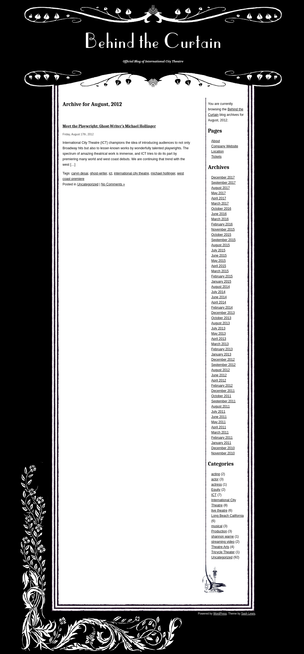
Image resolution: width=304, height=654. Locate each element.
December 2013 (223, 313)
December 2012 (223, 360)
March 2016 (220, 219)
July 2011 (218, 412)
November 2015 (223, 229)
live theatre (219, 510)
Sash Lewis (248, 613)
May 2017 (218, 193)
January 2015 (221, 281)
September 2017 (223, 183)
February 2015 (222, 276)
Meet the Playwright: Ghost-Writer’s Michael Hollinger (109, 126)
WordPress (220, 613)
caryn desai (79, 173)
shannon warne (222, 536)
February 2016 (222, 224)
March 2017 (220, 203)
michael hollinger (163, 173)
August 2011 (220, 406)
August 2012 (220, 370)
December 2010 (223, 448)
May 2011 (218, 422)
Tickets (216, 157)
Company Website (224, 146)
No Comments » (113, 184)
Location (217, 151)
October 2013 (221, 318)
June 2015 (219, 255)
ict (110, 173)
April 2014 (218, 302)
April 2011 (218, 427)
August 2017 (220, 188)
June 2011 (219, 417)
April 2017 (218, 198)
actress (216, 484)
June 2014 (219, 297)
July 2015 (218, 250)
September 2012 (223, 365)
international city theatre (131, 173)
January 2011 (221, 443)
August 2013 (220, 323)
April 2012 (218, 380)
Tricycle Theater (223, 552)
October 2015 (221, 235)
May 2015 (218, 261)
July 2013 (218, 328)
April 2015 (218, 266)
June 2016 (219, 214)
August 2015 (220, 245)
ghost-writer (98, 173)
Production (219, 531)
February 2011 (222, 438)
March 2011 (220, 432)
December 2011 (223, 391)
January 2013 (221, 354)
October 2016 (221, 209)
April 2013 (218, 339)
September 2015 (223, 240)
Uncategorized (221, 557)
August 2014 (220, 287)
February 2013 (222, 349)
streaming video (223, 542)
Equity (215, 490)
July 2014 (218, 292)
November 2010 (223, 453)
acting (215, 474)
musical (217, 526)
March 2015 (220, 271)
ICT (213, 495)
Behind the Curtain (153, 41)
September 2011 (223, 401)
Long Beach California (227, 516)
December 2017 (223, 177)
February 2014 (222, 307)
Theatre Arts (220, 547)
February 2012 (222, 386)
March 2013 (220, 344)
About (215, 141)
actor (215, 479)
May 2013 (218, 333)
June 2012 (219, 375)
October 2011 (221, 396)
